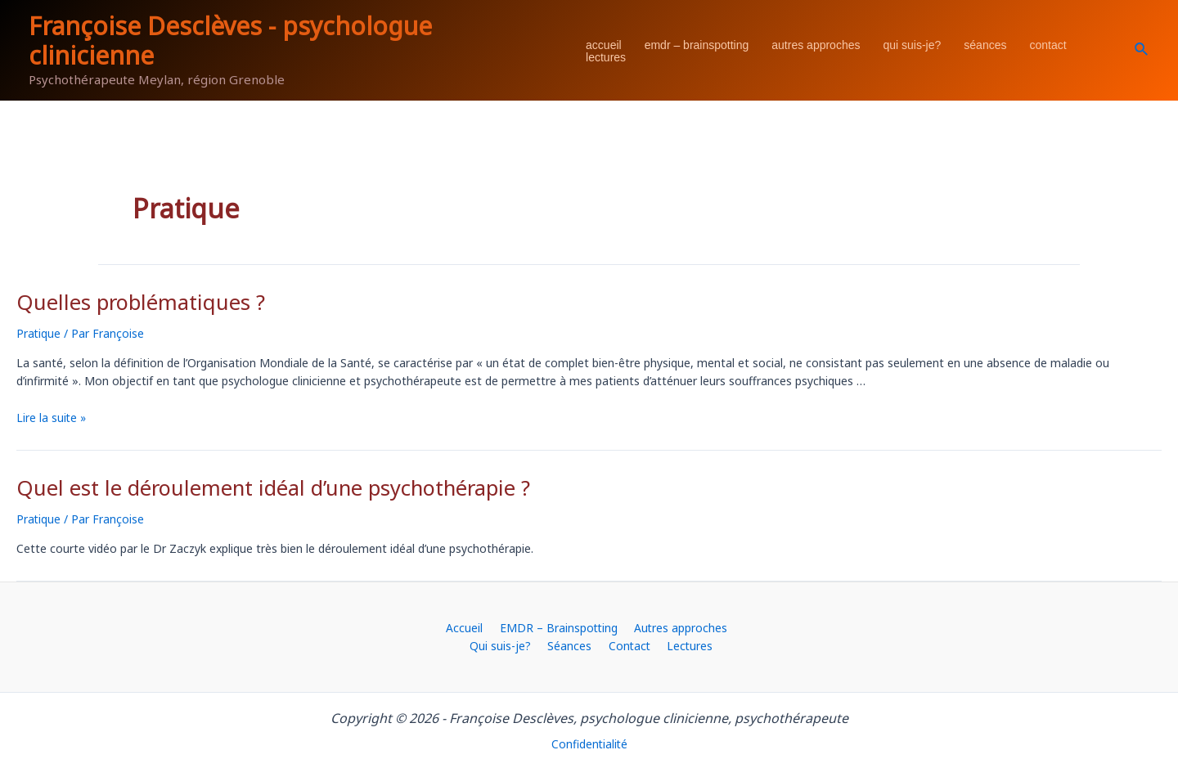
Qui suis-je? (912, 45)
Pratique (38, 331)
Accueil (604, 45)
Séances (985, 45)
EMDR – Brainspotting (697, 45)
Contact (1047, 45)
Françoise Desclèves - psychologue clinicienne (230, 40)
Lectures (606, 58)
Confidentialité (589, 742)
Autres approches (815, 45)
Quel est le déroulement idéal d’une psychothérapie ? (256, 485)
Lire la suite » (52, 416)
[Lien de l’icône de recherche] (1142, 50)
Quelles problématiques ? (131, 301)
